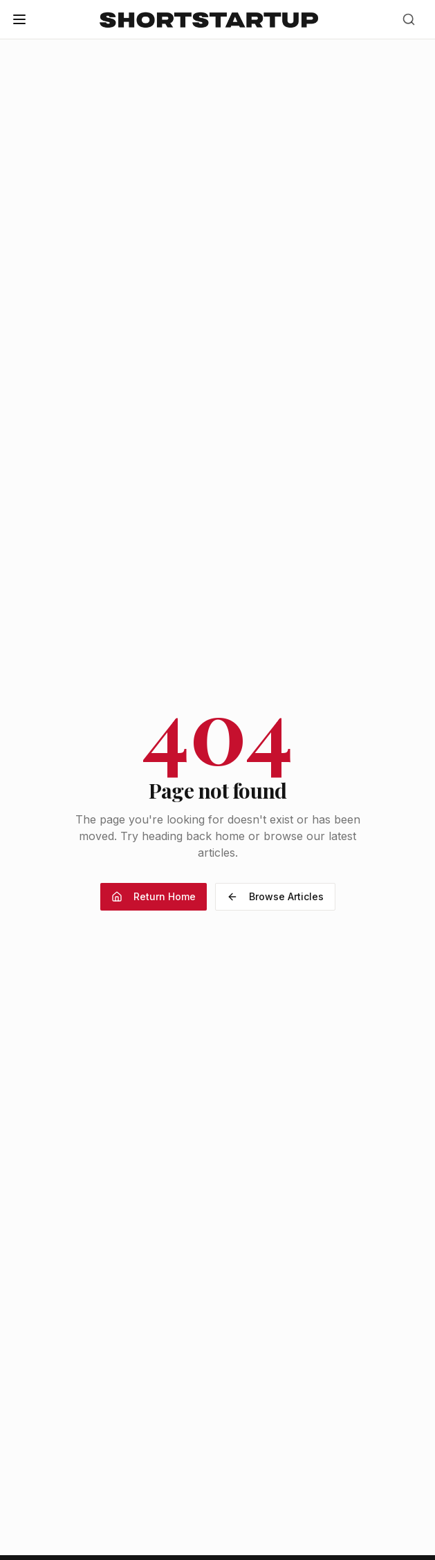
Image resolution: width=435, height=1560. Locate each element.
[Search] (409, 19)
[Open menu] (19, 19)
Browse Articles (275, 896)
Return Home (153, 896)
